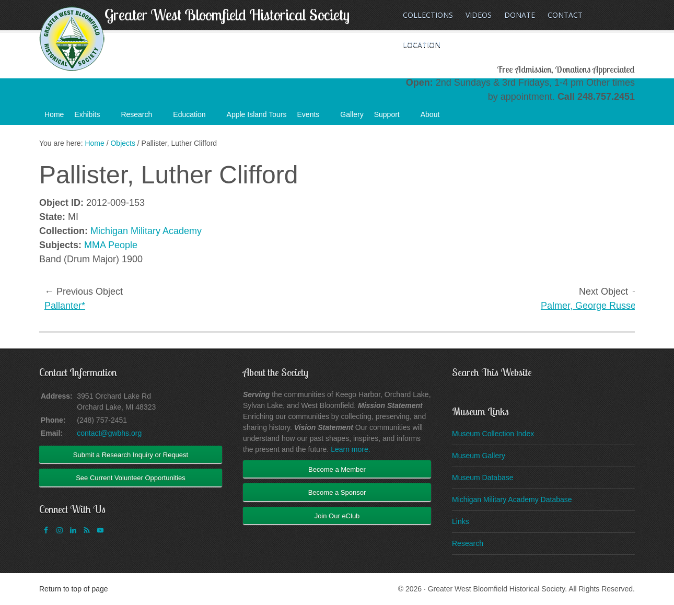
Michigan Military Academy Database (512, 499)
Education (194, 117)
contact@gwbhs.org (109, 433)
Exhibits (92, 117)
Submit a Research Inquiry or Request (130, 455)
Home (54, 114)
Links (460, 521)
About (435, 117)
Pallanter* (64, 305)
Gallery (351, 114)
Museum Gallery (478, 455)
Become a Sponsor (337, 492)
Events (313, 117)
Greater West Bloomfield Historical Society (227, 15)
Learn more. (350, 449)
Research (141, 117)
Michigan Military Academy (146, 231)
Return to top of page (73, 589)
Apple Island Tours (257, 114)
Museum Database (483, 477)
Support (392, 117)
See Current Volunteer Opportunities (130, 478)
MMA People (110, 245)
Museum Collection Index (493, 433)
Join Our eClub (337, 516)
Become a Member (337, 469)
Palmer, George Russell (590, 305)
